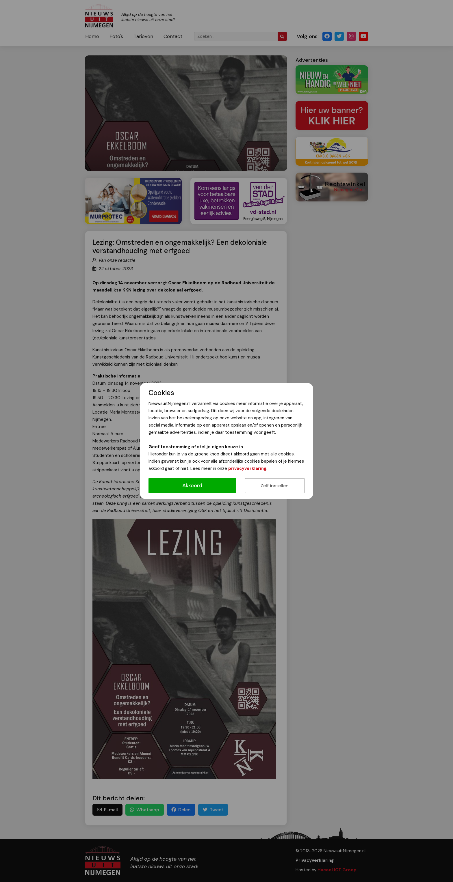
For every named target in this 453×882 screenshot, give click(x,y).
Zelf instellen (275, 486)
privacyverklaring (247, 468)
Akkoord (192, 485)
